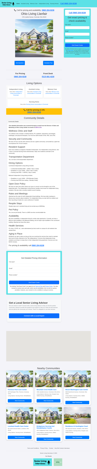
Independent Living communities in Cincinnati (16, 93)
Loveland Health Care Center (18, 426)
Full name (12, 262)
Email (11, 268)
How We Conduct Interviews (62, 448)
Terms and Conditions (33, 448)
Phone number (13, 275)
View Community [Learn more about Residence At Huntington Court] (77, 437)
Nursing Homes (54, 3)
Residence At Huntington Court (76, 426)
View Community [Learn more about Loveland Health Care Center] (20, 437)
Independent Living (44, 3)
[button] (48, 344)
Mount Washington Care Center (76, 389)
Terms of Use (39, 286)
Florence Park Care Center (17, 389)
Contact (51, 448)
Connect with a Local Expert (34, 316)
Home (18, 3)
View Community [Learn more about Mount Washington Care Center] (77, 402)
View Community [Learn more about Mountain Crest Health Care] (48, 400)
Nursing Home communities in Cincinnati (37, 104)
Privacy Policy (49, 286)
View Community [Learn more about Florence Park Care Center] (20, 400)
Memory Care (34, 3)
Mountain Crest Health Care (46, 389)
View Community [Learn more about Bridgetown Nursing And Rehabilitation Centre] (48, 439)
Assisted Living (25, 3)
